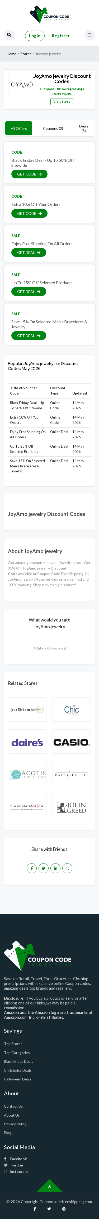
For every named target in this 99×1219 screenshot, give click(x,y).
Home (11, 53)
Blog (7, 1132)
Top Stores (13, 1043)
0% (59, 89)
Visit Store (61, 101)
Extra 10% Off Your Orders (35, 204)
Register (61, 35)
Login (35, 35)
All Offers (19, 128)
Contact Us (13, 1106)
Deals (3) (83, 128)
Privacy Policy (15, 1124)
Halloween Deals (17, 1079)
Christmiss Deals (18, 1070)
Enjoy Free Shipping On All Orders (42, 243)
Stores (25, 53)
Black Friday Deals (18, 1061)
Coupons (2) (53, 128)
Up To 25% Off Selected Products (42, 282)
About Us (12, 1115)
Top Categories (17, 1052)
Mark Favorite (62, 94)
